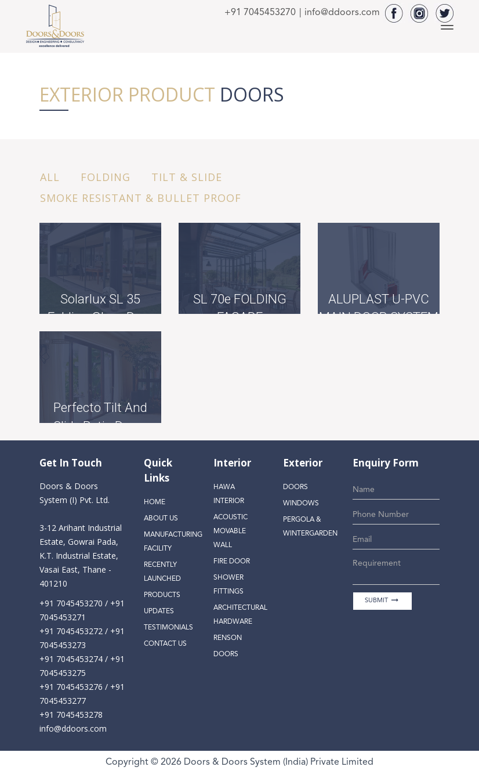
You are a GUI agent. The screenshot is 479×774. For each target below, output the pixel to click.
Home (154, 502)
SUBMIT (382, 600)
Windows (301, 503)
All (50, 177)
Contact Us (165, 644)
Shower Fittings (228, 584)
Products (162, 595)
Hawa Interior (228, 494)
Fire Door (231, 561)
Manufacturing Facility (171, 541)
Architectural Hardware (240, 615)
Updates (159, 611)
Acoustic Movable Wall (230, 531)
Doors (225, 654)
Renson (227, 638)
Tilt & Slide (186, 177)
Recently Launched (162, 572)
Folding (105, 177)
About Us (161, 518)
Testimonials (168, 627)
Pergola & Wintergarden (310, 526)
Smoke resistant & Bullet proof (140, 198)
